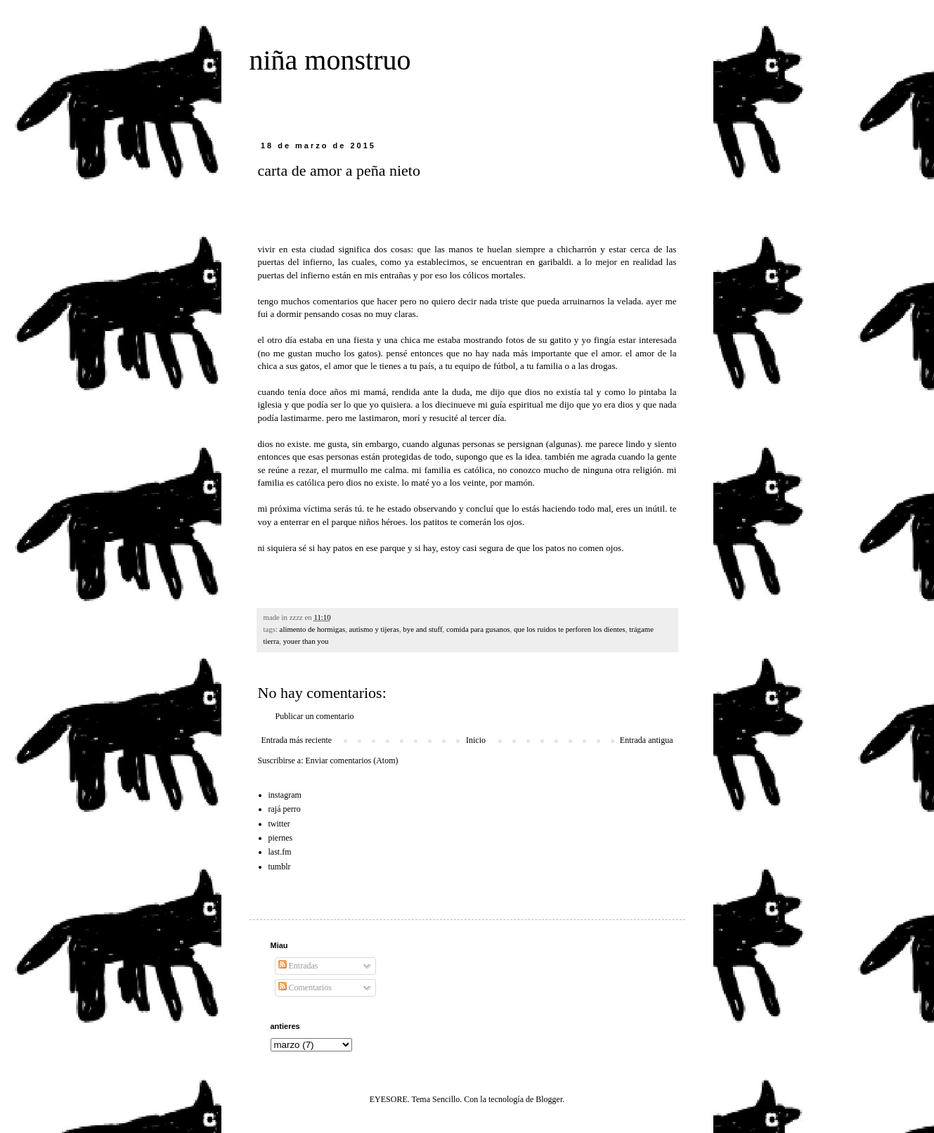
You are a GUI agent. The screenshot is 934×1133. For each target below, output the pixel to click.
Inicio (476, 740)
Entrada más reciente (296, 740)
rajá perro (284, 809)
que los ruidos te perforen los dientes (569, 629)
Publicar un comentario (314, 716)
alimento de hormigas (313, 629)
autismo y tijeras (374, 629)
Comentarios (305, 987)
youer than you (306, 641)
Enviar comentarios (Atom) (352, 760)
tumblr (279, 867)
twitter (279, 824)
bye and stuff (422, 629)
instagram (284, 795)
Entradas (298, 966)
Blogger (549, 1099)
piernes (280, 838)
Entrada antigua (646, 740)
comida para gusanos (478, 629)
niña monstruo (330, 60)
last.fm (280, 852)
